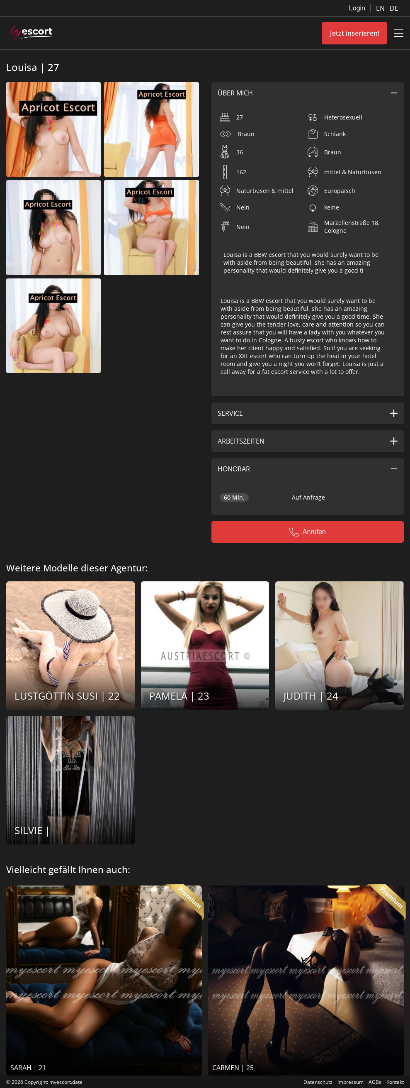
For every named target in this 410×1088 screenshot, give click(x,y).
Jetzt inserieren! (354, 33)
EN (381, 8)
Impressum (350, 1082)
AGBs (375, 1082)
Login (357, 8)
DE (394, 8)
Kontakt (395, 1082)
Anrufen (307, 532)
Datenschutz (317, 1082)
